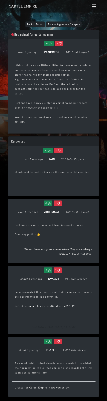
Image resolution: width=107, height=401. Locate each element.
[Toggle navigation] (94, 6)
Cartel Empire (23, 6)
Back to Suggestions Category (64, 24)
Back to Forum (35, 24)
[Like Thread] (49, 43)
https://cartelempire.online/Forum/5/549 (48, 305)
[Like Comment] (48, 150)
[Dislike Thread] (59, 43)
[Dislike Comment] (58, 150)
